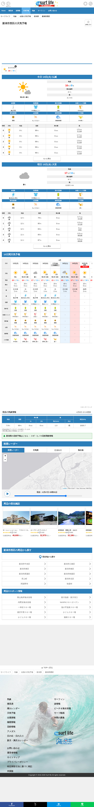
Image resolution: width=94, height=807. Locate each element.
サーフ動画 (59, 713)
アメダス (11, 731)
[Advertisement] (47, 45)
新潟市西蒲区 (24, 574)
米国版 (10, 771)
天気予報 (26, 11)
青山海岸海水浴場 (24, 597)
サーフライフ (6, 672)
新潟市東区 (24, 569)
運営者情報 (12, 753)
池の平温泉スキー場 (69, 607)
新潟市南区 (69, 569)
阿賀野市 (24, 584)
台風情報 (11, 718)
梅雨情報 (11, 722)
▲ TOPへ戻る (47, 668)
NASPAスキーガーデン (69, 602)
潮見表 (10, 11)
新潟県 (39, 672)
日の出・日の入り (15, 736)
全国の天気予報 (27, 672)
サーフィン (41, 11)
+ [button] (5, 456)
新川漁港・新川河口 (69, 597)
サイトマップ (13, 757)
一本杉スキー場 (24, 607)
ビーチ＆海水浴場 (62, 708)
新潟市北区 (69, 579)
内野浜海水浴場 (24, 602)
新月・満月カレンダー (17, 740)
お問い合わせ (52, 11)
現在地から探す (48, 557)
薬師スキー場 (69, 617)
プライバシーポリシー (17, 762)
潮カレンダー (13, 708)
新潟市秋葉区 (69, 574)
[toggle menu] (91, 3)
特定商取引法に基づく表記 (19, 766)
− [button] (5, 460)
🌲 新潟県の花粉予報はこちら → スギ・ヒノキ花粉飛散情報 (28, 436)
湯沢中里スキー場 (24, 612)
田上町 (24, 579)
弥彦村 (69, 584)
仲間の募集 (59, 718)
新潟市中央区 (24, 564)
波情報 (18, 11)
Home (3, 11)
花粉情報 (11, 727)
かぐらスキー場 (69, 612)
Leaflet (65, 488)
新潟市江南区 (69, 564)
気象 (33, 11)
